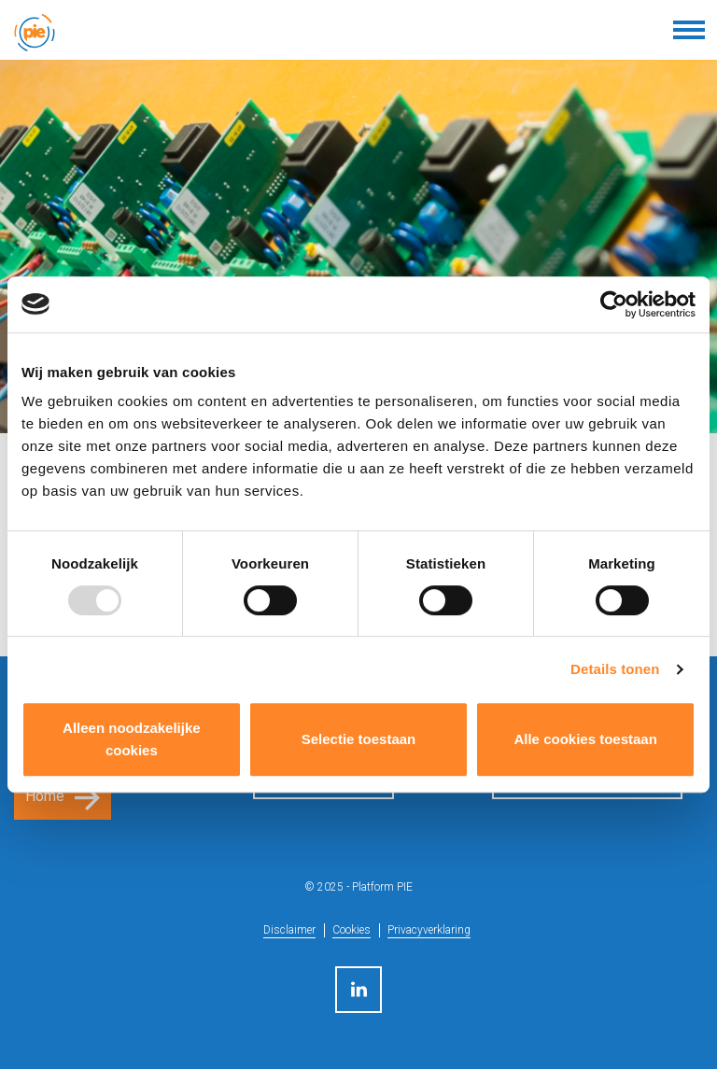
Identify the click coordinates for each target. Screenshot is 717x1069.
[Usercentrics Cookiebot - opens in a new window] (614, 304)
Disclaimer (289, 929)
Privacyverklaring (429, 929)
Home (44, 796)
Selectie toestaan (359, 739)
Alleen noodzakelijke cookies (132, 739)
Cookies (351, 929)
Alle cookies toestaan (584, 739)
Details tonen (614, 669)
